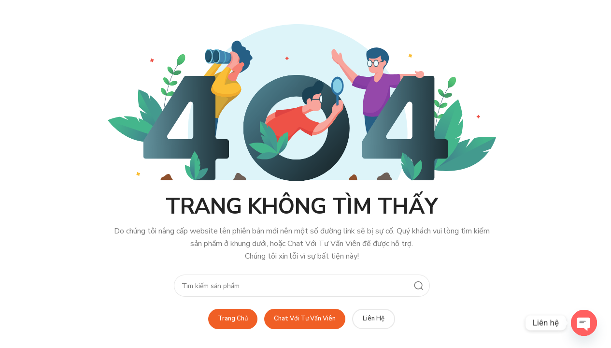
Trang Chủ (233, 318)
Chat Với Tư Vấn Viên (305, 318)
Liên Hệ (373, 318)
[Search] (302, 286)
